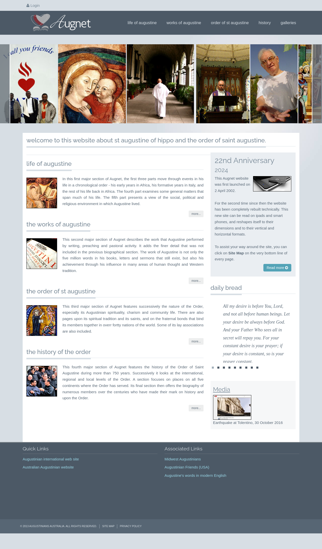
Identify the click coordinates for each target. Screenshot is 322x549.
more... (196, 223)
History (266, 22)
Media (221, 398)
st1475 (246, 378)
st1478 (213, 378)
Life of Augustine (144, 22)
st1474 (240, 378)
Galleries (290, 22)
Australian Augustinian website (48, 476)
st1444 (235, 378)
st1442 (224, 378)
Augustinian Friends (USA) (187, 476)
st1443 (229, 378)
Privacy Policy (131, 535)
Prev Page (5, 88)
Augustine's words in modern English (195, 484)
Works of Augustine (186, 22)
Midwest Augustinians (183, 468)
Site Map (108, 535)
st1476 (252, 378)
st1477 (257, 378)
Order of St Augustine (231, 22)
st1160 (218, 378)
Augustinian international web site (51, 468)
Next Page (316, 88)
